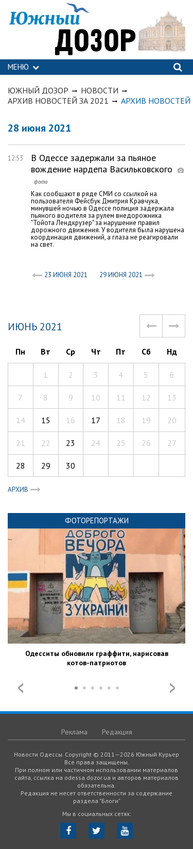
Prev (20, 688)
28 (20, 465)
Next (172, 688)
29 (45, 465)
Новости (99, 90)
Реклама (74, 731)
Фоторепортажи (97, 520)
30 (70, 465)
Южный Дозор (38, 90)
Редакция (117, 731)
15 (45, 420)
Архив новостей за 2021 (58, 100)
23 (70, 443)
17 (95, 420)
